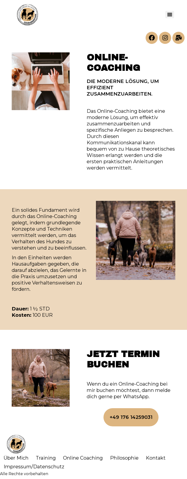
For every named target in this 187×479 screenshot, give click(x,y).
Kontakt (156, 458)
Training (46, 458)
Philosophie (124, 458)
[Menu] (169, 14)
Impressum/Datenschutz (34, 467)
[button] (131, 417)
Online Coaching (83, 458)
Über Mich (16, 458)
